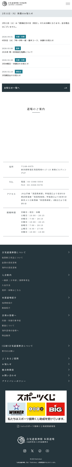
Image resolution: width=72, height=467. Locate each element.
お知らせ (7, 364)
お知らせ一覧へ (12, 87)
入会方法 (6, 285)
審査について (8, 325)
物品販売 (6, 335)
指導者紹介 (7, 303)
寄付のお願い (8, 351)
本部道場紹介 (9, 297)
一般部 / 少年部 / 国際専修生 (16, 280)
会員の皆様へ (9, 315)
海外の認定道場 (9, 267)
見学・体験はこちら (11, 290)
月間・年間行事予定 (11, 320)
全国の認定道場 (9, 262)
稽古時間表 (8, 369)
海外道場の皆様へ (10, 330)
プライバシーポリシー (14, 381)
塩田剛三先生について (12, 257)
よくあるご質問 (10, 358)
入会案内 (7, 275)
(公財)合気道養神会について (17, 345)
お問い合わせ (9, 375)
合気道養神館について (14, 252)
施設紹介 (6, 307)
